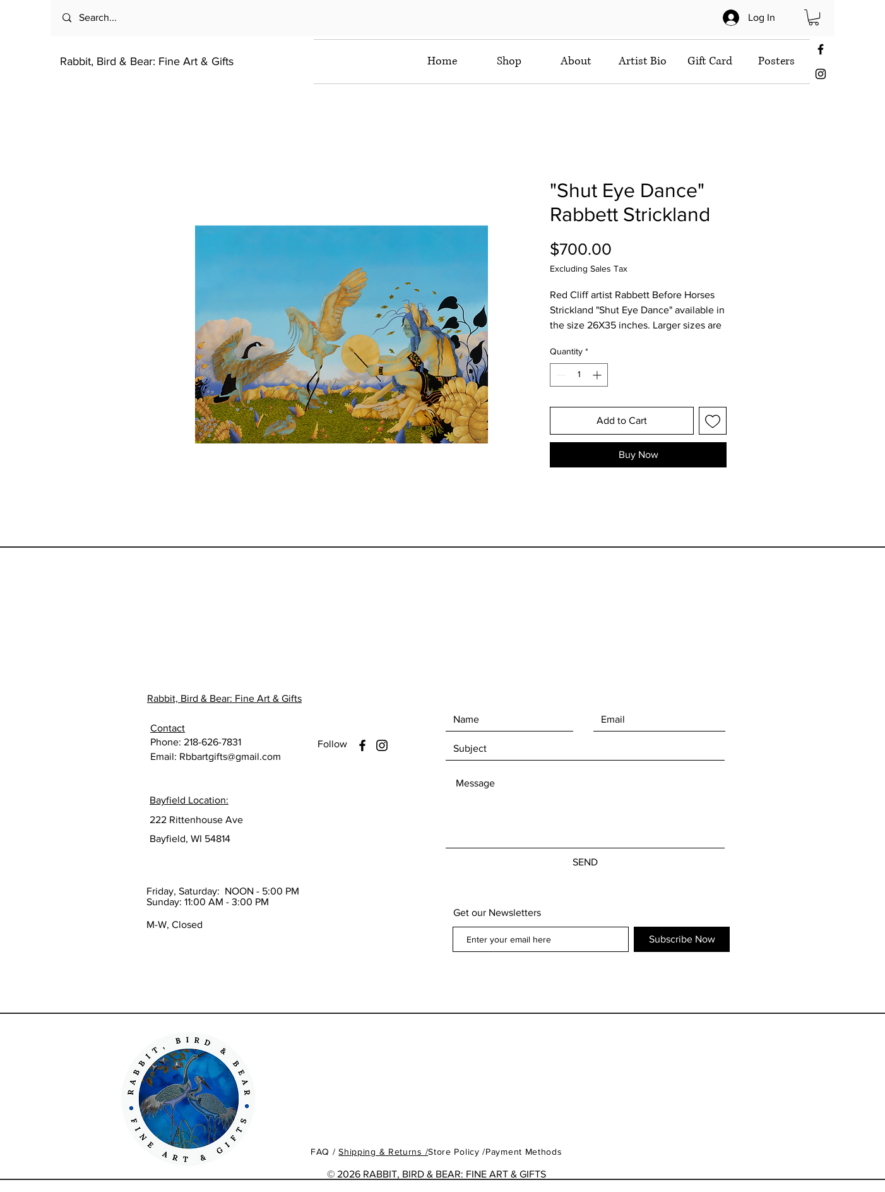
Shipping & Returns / (383, 1152)
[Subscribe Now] (682, 939)
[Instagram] (381, 745)
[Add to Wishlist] (713, 421)
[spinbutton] (578, 375)
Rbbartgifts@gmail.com (230, 756)
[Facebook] (362, 745)
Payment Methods (523, 1152)
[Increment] (598, 375)
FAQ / (324, 1152)
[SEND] (585, 862)
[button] (813, 17)
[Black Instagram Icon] (821, 74)
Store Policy (455, 1152)
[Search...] (113, 18)
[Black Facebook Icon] (821, 49)
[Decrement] (559, 375)
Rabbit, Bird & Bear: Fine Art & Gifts (147, 61)
